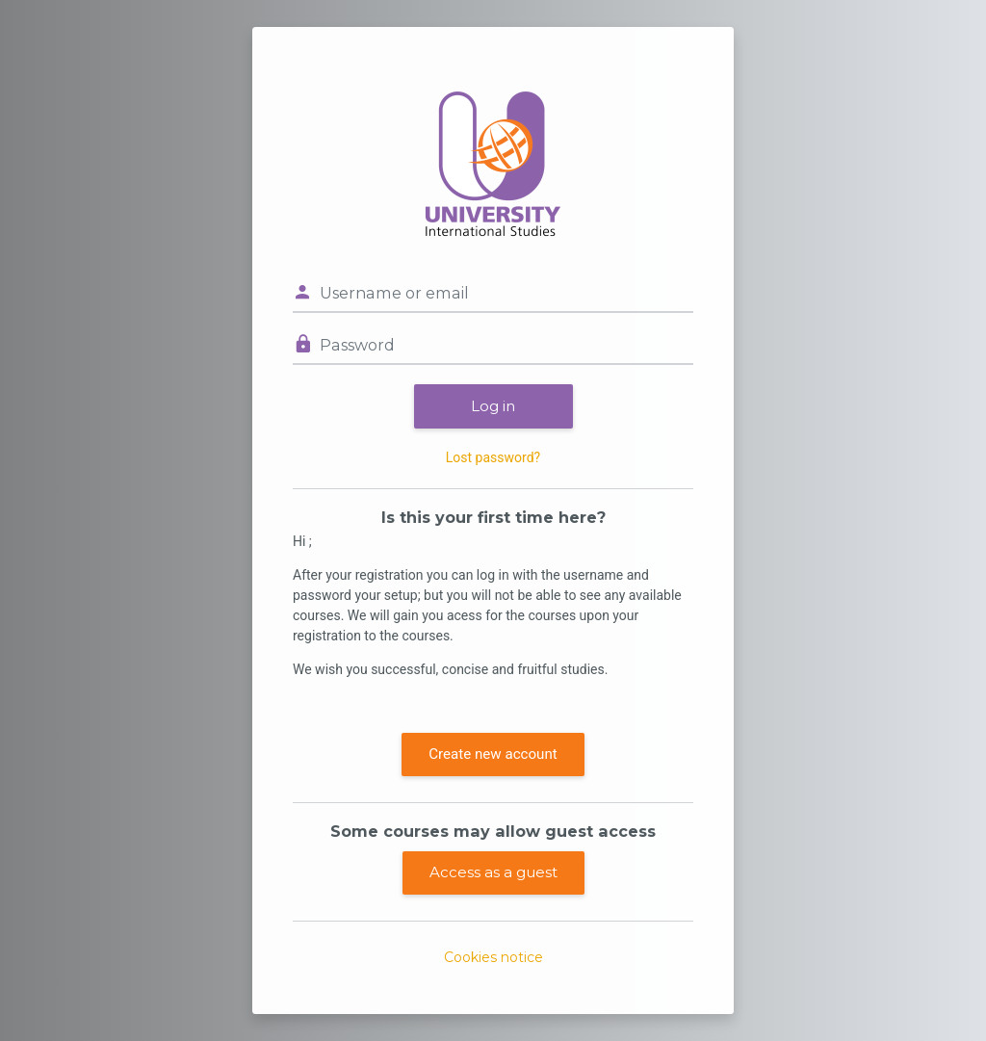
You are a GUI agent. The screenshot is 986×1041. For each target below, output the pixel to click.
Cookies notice (493, 957)
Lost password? (493, 457)
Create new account (492, 754)
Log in (493, 406)
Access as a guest (493, 872)
